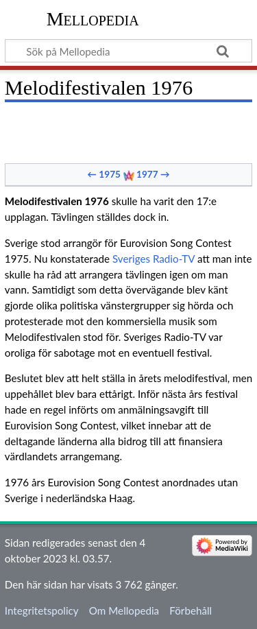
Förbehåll (190, 610)
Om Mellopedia (124, 610)
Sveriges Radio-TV (153, 258)
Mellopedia (93, 18)
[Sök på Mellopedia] (128, 51)
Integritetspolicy (42, 610)
